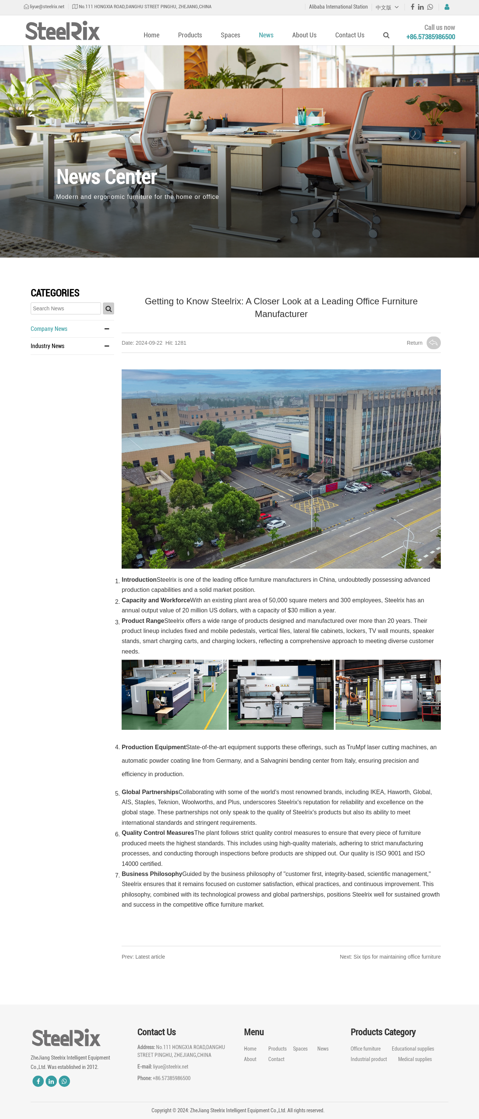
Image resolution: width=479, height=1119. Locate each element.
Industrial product (369, 1059)
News (266, 35)
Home (151, 35)
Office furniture (366, 1049)
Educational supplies (413, 1049)
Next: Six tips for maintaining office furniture (390, 957)
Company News (49, 328)
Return (424, 342)
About (250, 1059)
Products (190, 35)
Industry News (47, 346)
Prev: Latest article (143, 957)
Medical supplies (415, 1059)
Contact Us (349, 35)
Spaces (230, 35)
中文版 (387, 7)
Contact (276, 1059)
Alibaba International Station (338, 7)
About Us (304, 35)
